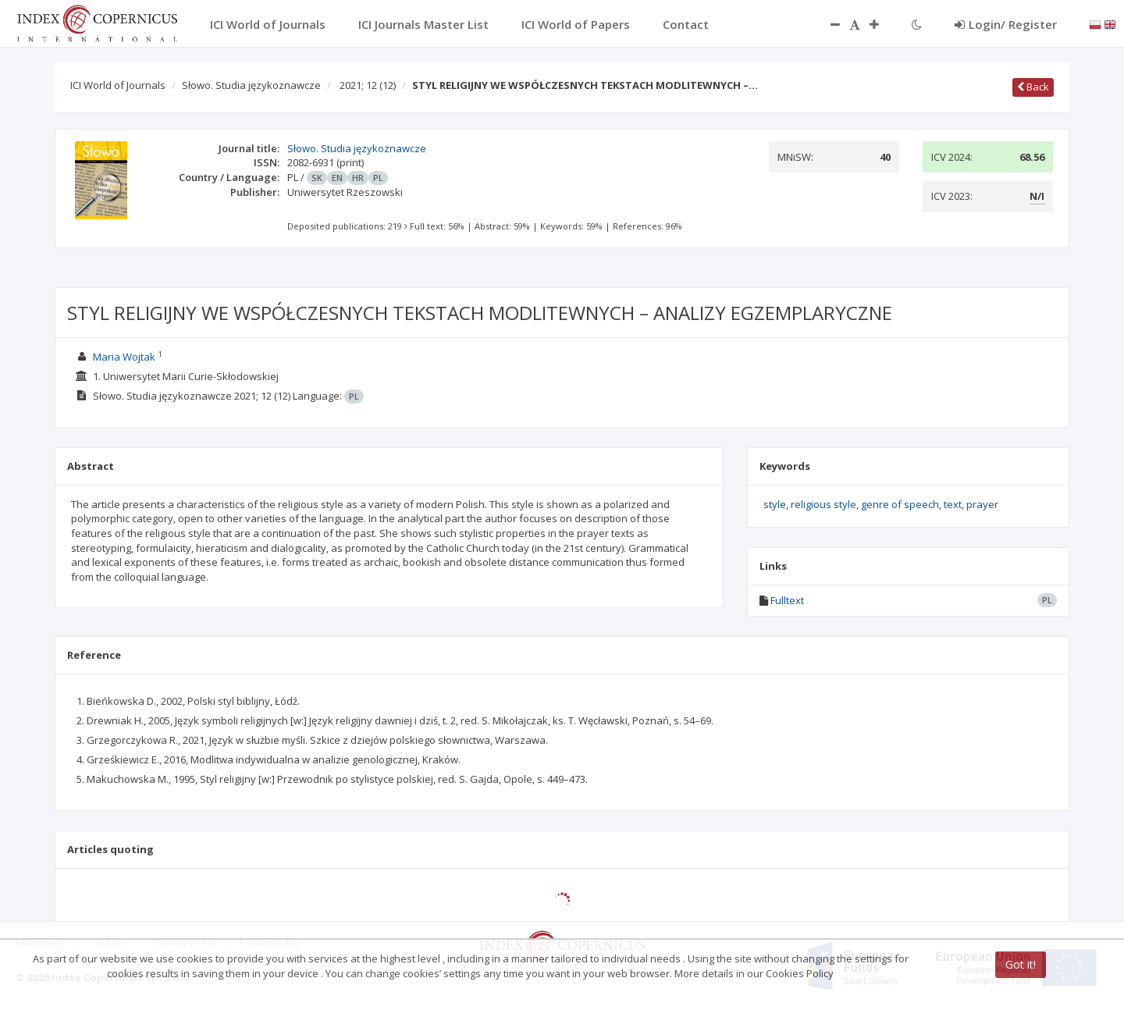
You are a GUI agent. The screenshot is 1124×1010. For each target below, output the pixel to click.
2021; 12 (368, 85)
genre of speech (900, 504)
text (953, 504)
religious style (823, 504)
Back (1033, 87)
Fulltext (787, 600)
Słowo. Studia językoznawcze (251, 85)
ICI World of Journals (117, 85)
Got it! (1020, 964)
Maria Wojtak (124, 357)
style (774, 504)
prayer (982, 504)
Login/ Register (1006, 24)
